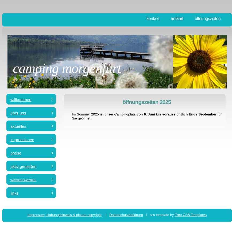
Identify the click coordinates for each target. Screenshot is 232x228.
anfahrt (177, 18)
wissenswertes (23, 179)
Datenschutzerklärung (126, 215)
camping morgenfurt (67, 68)
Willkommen (20, 99)
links (14, 193)
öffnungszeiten (208, 18)
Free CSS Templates (191, 215)
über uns (18, 113)
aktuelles (18, 126)
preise (15, 153)
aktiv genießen (23, 166)
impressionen (22, 139)
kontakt (152, 18)
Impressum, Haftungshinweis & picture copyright (65, 215)
